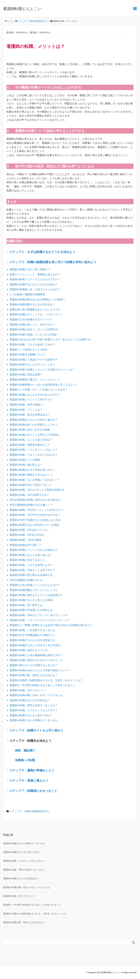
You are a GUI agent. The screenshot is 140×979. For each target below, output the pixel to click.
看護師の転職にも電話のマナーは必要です (34, 359)
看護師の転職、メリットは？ (26, 409)
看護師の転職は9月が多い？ (25, 545)
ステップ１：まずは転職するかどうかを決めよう (42, 252)
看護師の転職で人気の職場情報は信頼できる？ (36, 655)
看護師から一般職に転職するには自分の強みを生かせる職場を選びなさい (51, 625)
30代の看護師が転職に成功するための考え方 (35, 499)
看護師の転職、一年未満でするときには (32, 630)
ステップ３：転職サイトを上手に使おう (36, 730)
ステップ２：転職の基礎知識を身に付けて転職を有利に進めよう (52, 262)
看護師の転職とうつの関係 (25, 459)
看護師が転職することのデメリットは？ (32, 364)
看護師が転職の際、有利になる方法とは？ (34, 675)
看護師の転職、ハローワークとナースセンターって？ (40, 620)
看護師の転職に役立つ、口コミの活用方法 (34, 329)
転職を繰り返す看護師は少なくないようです (35, 309)
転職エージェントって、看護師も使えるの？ (35, 274)
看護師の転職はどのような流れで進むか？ (34, 419)
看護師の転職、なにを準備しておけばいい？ (35, 479)
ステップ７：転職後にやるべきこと (33, 790)
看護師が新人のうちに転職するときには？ (34, 665)
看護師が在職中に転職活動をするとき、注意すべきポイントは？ (46, 680)
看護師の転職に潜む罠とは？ (26, 464)
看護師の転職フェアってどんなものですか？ (35, 279)
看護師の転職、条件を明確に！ (27, 404)
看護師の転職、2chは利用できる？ (29, 495)
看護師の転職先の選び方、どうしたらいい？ (35, 379)
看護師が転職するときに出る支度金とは (32, 640)
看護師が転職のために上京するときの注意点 (35, 645)
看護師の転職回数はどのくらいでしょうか (34, 590)
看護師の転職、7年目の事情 (25, 540)
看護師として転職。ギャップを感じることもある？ (39, 389)
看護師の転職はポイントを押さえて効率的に (35, 434)
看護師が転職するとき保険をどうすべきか (34, 720)
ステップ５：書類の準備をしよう (31, 770)
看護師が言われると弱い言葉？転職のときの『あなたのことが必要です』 (51, 339)
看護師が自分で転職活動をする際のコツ (32, 635)
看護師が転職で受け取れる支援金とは (31, 575)
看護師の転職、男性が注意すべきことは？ (34, 705)
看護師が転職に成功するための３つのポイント (36, 660)
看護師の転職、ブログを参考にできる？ (32, 344)
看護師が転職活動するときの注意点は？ (32, 304)
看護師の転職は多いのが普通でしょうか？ (34, 424)
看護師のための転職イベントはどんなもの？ (35, 585)
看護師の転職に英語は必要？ (26, 374)
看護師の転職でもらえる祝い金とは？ (31, 555)
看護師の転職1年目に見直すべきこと (30, 485)
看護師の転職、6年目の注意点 (27, 535)
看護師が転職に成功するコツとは (29, 650)
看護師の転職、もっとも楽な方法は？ (31, 439)
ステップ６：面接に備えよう (28, 780)
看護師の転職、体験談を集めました (30, 444)
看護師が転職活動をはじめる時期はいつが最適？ (37, 299)
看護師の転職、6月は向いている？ (29, 530)
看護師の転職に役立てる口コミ (27, 560)
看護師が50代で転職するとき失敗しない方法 (35, 520)
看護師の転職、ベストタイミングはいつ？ (34, 449)
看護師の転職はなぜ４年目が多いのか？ (32, 469)
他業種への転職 (25, 760)
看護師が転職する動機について (27, 354)
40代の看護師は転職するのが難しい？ (31, 505)
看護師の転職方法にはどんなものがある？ (34, 284)
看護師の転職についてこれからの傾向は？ (34, 550)
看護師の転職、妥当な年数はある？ (30, 414)
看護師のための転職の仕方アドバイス (31, 319)
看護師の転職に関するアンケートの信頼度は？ (36, 595)
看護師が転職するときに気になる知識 (31, 600)
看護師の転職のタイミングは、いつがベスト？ (36, 314)
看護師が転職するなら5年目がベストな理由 (34, 525)
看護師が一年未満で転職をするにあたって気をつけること (42, 685)
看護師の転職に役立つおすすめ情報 (30, 429)
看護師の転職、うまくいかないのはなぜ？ (34, 454)
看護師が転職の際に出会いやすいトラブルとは (36, 695)
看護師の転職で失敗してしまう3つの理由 (33, 334)
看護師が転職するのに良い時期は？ (30, 269)
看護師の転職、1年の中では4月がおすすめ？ (35, 515)
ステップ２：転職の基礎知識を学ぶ (29, 811)
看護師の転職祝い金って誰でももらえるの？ (35, 289)
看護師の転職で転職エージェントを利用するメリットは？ (42, 369)
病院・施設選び (25, 750)
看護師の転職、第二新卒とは (26, 605)
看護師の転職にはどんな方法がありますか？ (35, 394)
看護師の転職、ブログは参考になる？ (31, 565)
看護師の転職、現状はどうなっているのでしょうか (39, 615)
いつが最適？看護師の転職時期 (27, 294)
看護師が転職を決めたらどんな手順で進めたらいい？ (40, 670)
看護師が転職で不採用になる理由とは (31, 610)
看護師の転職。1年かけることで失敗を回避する (37, 489)
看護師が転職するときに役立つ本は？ (31, 715)
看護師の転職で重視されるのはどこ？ (31, 474)
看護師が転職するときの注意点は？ (30, 700)
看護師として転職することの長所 (29, 349)
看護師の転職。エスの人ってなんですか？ (34, 710)
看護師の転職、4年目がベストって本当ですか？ (37, 510)
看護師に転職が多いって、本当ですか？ (32, 324)
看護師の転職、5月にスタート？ (28, 690)
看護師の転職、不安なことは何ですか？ (32, 570)
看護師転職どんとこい (22, 9)
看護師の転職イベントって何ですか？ (31, 399)
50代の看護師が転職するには (26, 580)
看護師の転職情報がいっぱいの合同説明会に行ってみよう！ (44, 384)
